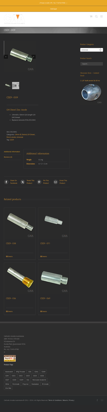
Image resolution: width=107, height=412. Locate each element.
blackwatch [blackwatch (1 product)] (9, 372)
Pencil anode (11, 137)
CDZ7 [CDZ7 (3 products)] (7, 380)
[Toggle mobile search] (96, 16)
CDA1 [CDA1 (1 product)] (36, 372)
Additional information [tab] (12, 152)
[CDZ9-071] (54, 223)
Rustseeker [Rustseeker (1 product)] (35, 384)
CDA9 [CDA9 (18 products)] (43, 372)
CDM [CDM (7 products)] (7, 376)
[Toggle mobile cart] (91, 16)
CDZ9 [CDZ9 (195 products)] (21, 380)
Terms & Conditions (55, 400)
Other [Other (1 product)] (7, 384)
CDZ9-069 (45, 298)
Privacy (71, 400)
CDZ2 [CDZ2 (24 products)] (21, 376)
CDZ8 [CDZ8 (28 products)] (14, 380)
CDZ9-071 (45, 243)
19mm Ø (18, 134)
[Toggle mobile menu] (101, 16)
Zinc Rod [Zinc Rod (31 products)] (8, 388)
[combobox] (91, 50)
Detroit (24, 134)
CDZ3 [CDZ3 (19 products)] (28, 376)
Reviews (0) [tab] (8, 157)
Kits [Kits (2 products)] (28, 380)
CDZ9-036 (11, 298)
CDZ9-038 (11, 243)
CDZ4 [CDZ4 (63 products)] (35, 376)
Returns (65, 400)
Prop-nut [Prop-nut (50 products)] (25, 384)
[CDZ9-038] (19, 223)
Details (10, 256)
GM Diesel (31, 134)
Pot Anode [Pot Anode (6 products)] (15, 384)
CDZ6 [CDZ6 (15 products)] (42, 376)
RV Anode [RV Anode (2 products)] (45, 384)
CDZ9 (12, 140)
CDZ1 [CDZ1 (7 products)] (14, 376)
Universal (20, 137)
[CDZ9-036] (19, 278)
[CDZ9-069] (54, 278)
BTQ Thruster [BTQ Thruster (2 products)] (20, 372)
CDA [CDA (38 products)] (29, 372)
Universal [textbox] (90, 50)
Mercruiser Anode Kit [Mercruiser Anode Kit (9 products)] (39, 380)
